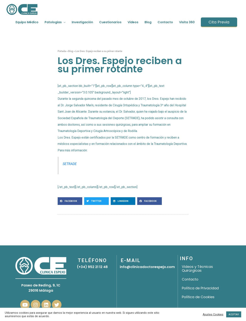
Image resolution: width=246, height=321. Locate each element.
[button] (70, 201)
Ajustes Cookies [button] (213, 314)
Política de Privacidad (200, 288)
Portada (62, 51)
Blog (70, 51)
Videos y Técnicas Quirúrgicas (197, 268)
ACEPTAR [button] (234, 314)
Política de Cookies (198, 297)
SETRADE (70, 164)
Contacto (190, 279)
